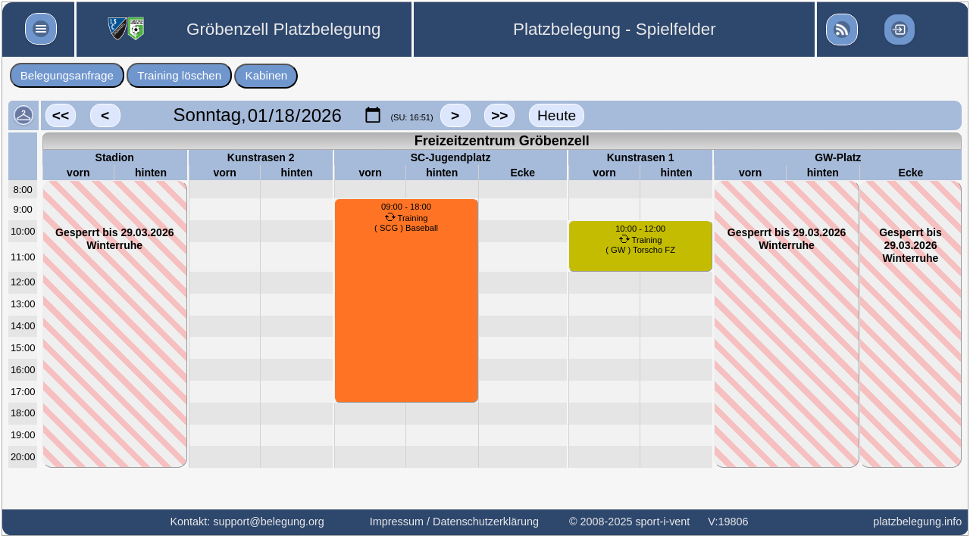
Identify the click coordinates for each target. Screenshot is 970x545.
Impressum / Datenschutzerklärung (454, 521)
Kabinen (267, 75)
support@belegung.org (268, 521)
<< (60, 115)
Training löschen (179, 75)
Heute (556, 115)
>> (499, 115)
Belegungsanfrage (67, 75)
